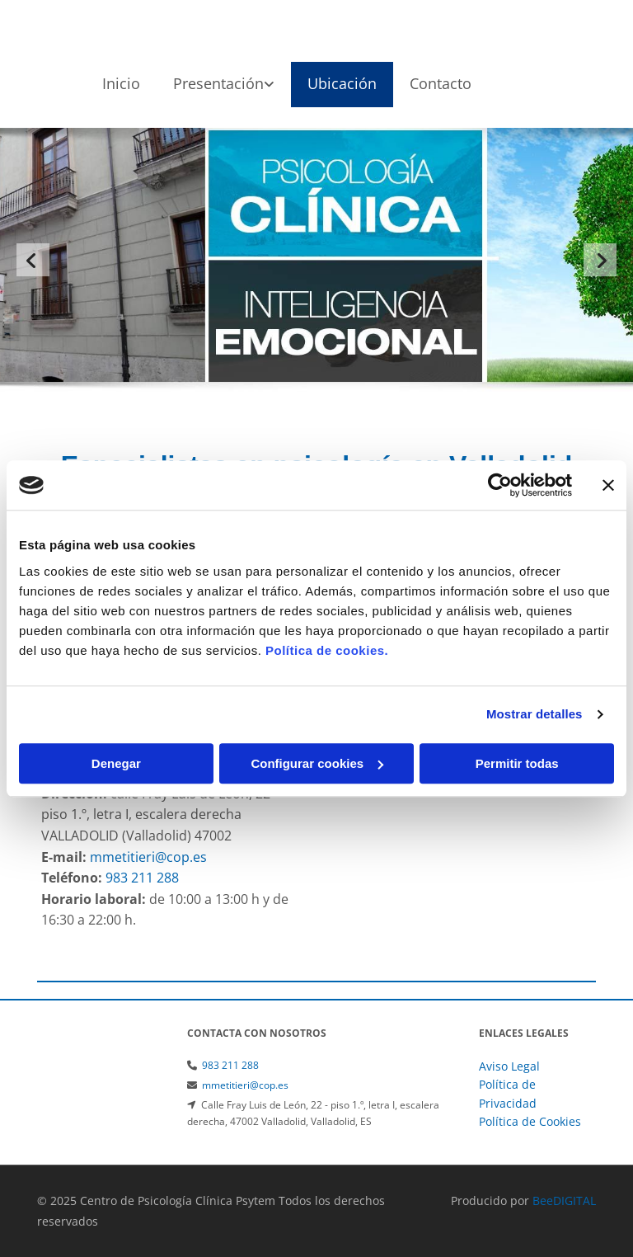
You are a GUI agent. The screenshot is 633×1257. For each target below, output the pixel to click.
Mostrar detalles (534, 714)
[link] (224, 84)
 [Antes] (32, 259)
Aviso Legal (509, 1066)
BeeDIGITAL (564, 1200)
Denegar (116, 763)
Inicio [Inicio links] (121, 83)
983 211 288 (230, 1065)
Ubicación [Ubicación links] (342, 83)
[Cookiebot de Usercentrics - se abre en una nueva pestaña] (500, 485)
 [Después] (600, 259)
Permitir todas (517, 763)
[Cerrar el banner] (608, 485)
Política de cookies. (326, 650)
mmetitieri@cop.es (245, 1085)
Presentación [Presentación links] (218, 83)
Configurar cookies (317, 763)
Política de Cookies (530, 1121)
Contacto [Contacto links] (440, 83)
